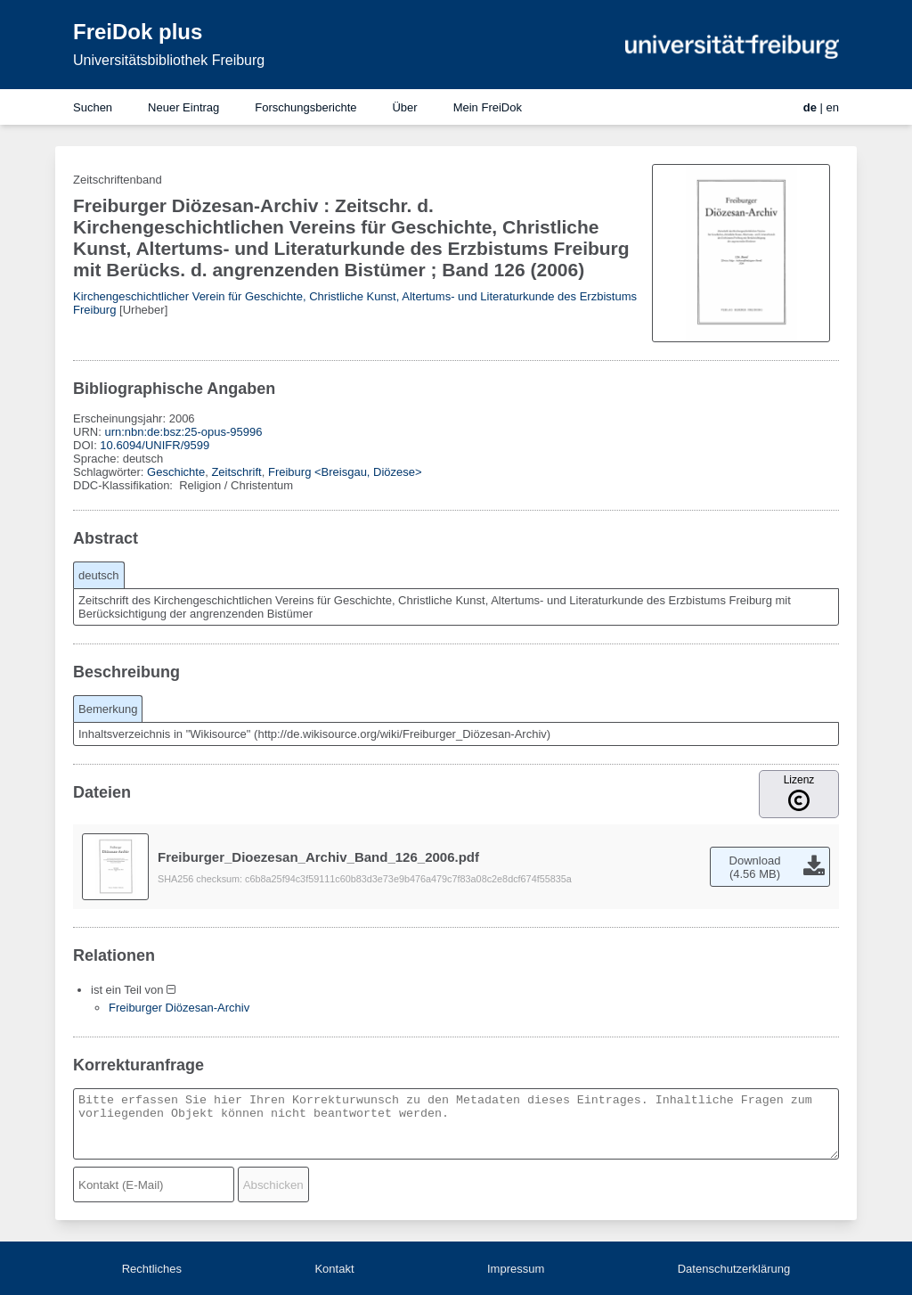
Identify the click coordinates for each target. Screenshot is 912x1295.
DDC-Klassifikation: (124, 485)
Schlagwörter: (110, 472)
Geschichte (176, 472)
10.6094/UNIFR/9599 (154, 445)
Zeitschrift (236, 472)
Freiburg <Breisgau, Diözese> (345, 472)
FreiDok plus (137, 32)
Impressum (515, 1268)
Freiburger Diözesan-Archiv (179, 1007)
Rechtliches (152, 1268)
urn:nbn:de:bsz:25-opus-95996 (183, 431)
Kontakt (334, 1268)
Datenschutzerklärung (734, 1268)
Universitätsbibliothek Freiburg (169, 60)
